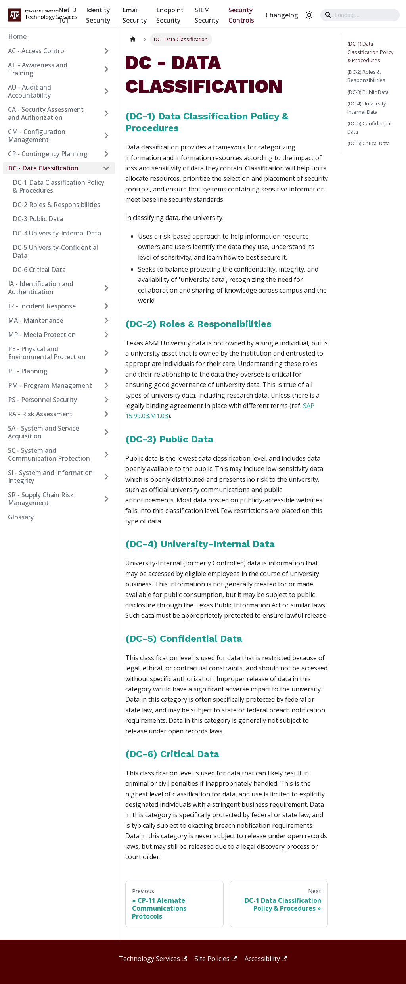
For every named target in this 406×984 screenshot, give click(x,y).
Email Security (135, 15)
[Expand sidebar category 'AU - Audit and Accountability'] (106, 91)
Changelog (282, 15)
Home (17, 36)
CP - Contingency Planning (48, 153)
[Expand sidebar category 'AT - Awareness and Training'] (106, 69)
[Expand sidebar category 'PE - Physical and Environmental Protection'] (106, 353)
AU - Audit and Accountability (29, 91)
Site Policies (216, 958)
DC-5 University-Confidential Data (55, 251)
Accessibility (266, 958)
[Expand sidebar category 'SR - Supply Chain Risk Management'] (106, 498)
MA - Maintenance (35, 320)
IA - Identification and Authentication (40, 288)
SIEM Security (207, 15)
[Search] (360, 15)
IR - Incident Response (42, 306)
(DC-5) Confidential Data (183, 638)
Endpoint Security (170, 15)
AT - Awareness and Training (37, 69)
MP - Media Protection (42, 334)
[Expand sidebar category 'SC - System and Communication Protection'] (106, 454)
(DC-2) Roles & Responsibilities (198, 323)
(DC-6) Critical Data (172, 754)
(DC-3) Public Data (169, 439)
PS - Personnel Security (42, 399)
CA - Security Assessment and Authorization (46, 113)
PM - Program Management (50, 385)
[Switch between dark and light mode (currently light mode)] (309, 15)
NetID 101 (67, 15)
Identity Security (98, 15)
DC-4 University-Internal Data (57, 233)
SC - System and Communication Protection (49, 454)
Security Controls (241, 15)
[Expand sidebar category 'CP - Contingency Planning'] (106, 153)
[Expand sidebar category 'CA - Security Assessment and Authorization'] (106, 113)
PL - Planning (28, 371)
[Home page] (132, 39)
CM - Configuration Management (36, 135)
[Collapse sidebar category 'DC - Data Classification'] (106, 168)
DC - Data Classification (43, 168)
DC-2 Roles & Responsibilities (56, 204)
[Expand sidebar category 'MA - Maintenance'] (106, 320)
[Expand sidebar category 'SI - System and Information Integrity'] (106, 476)
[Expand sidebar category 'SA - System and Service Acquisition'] (106, 432)
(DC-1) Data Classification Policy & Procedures (370, 52)
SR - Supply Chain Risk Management (41, 498)
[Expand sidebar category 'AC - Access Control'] (106, 50)
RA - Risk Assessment (40, 414)
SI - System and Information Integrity (50, 476)
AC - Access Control (37, 50)
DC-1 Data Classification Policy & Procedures (58, 186)
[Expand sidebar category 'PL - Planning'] (106, 371)
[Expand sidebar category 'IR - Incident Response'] (106, 306)
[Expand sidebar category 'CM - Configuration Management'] (106, 135)
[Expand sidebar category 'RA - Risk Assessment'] (106, 414)
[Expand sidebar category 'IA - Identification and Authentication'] (106, 288)
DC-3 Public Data (38, 218)
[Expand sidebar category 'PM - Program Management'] (106, 385)
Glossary (21, 517)
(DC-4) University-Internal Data (200, 543)
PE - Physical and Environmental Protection (47, 353)
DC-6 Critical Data (39, 269)
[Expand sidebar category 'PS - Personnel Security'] (106, 399)
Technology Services (153, 958)
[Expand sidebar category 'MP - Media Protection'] (106, 334)
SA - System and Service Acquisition (43, 432)
